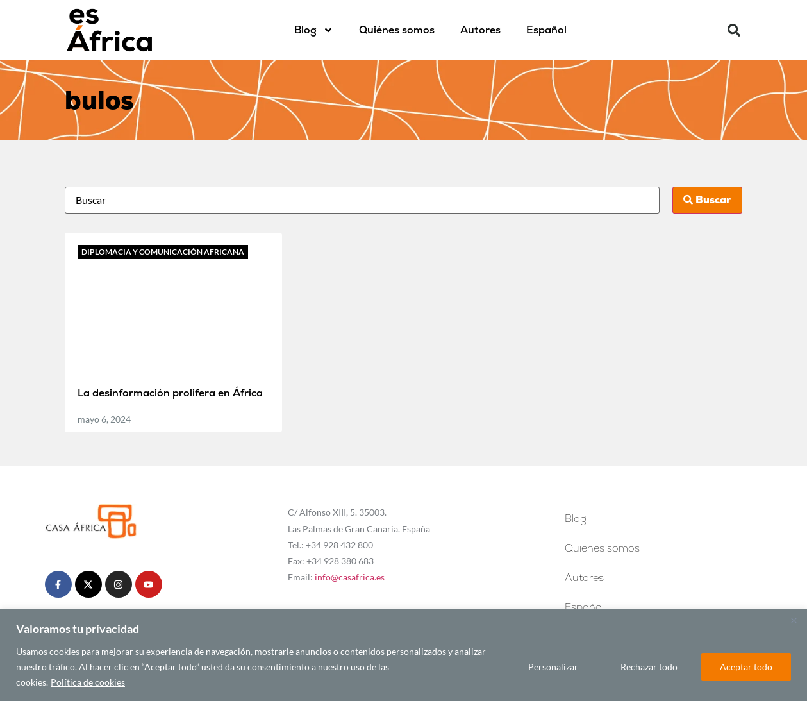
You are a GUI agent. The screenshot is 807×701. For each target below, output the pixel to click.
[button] (734, 30)
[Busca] (362, 200)
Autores (480, 30)
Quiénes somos (397, 30)
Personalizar (553, 666)
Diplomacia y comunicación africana (162, 252)
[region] (403, 655)
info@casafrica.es (350, 576)
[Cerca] (793, 620)
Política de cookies (88, 682)
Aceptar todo (746, 666)
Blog (313, 30)
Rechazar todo (649, 666)
